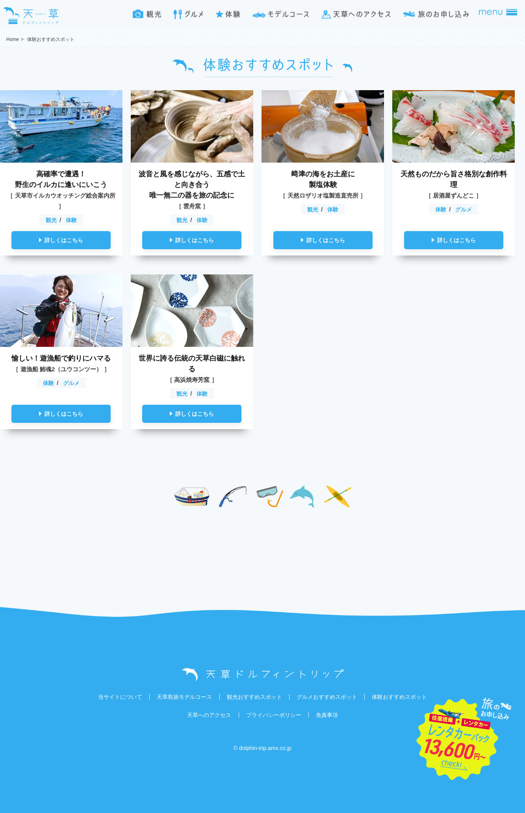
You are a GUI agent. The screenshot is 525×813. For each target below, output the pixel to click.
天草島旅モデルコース (184, 697)
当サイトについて (120, 697)
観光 (51, 220)
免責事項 (327, 715)
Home (12, 39)
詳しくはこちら (64, 240)
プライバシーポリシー (273, 715)
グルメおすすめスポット (327, 697)
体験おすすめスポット (399, 697)
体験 (71, 220)
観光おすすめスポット (254, 697)
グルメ (463, 209)
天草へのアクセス (209, 715)
